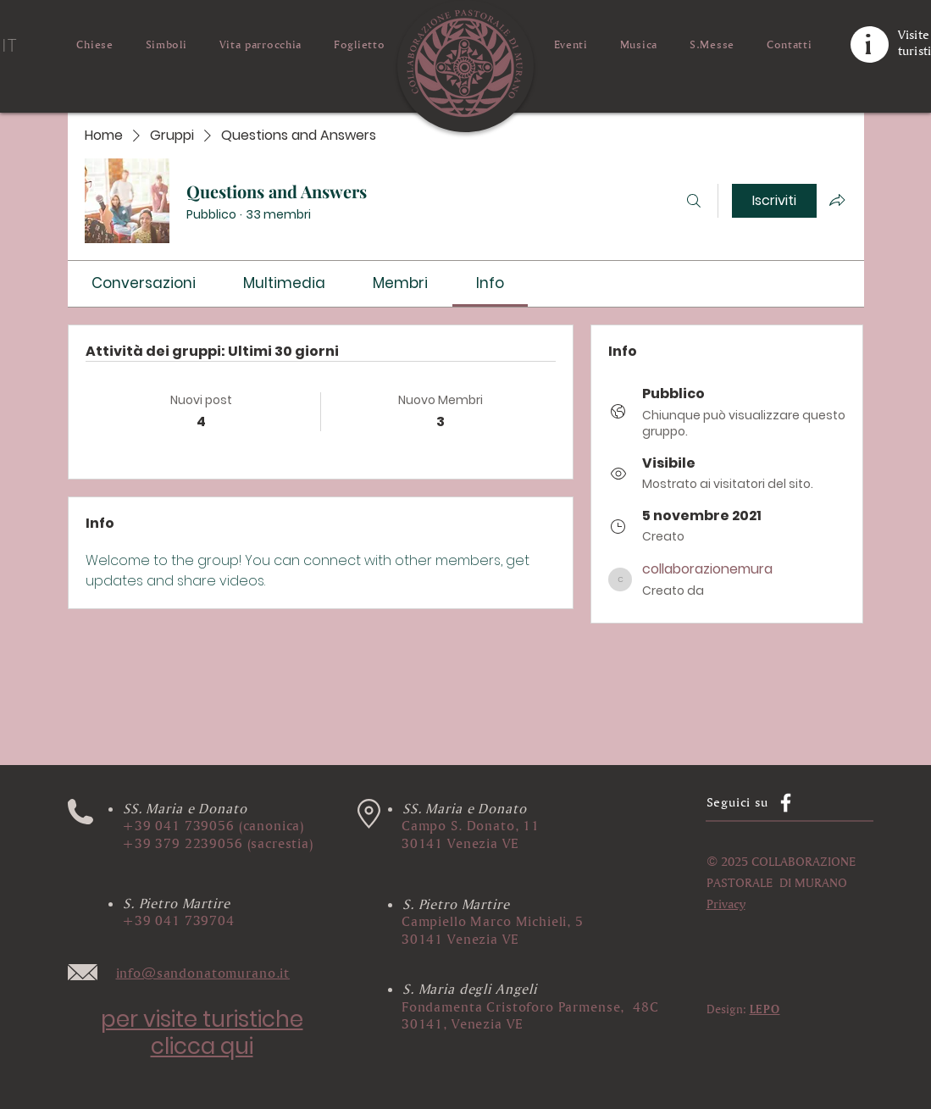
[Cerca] (694, 201)
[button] (368, 814)
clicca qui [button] (202, 1046)
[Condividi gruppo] (837, 200)
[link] (143, 283)
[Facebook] (785, 802)
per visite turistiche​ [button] (202, 1019)
